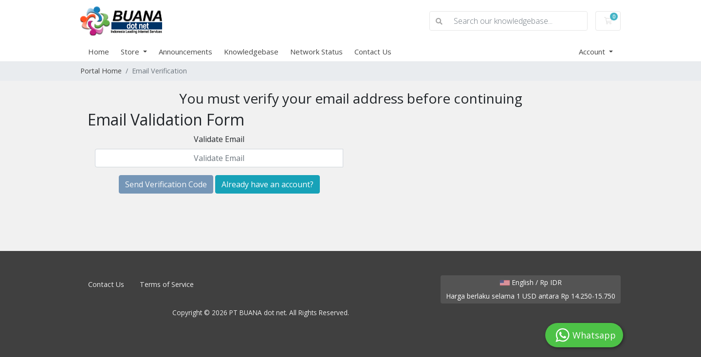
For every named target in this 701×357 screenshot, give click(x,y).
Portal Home (101, 70)
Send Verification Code (166, 184)
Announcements (185, 51)
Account (593, 51)
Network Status (316, 51)
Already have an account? (267, 184)
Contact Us (372, 51)
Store (131, 51)
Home (98, 51)
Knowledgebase (251, 51)
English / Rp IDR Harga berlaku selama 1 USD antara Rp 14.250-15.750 (530, 289)
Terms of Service (167, 284)
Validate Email (219, 139)
